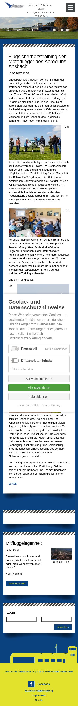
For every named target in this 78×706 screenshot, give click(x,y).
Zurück (13, 483)
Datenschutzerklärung (39, 690)
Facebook (44, 684)
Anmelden (63, 627)
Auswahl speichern (39, 379)
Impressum (39, 695)
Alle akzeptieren (39, 388)
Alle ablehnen (39, 397)
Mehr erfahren (17, 583)
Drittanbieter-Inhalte (37, 360)
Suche (39, 700)
